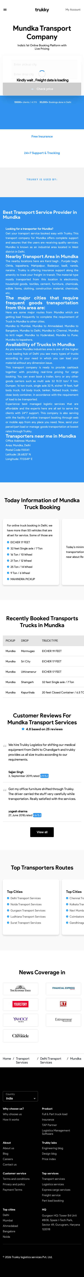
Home (7, 1059)
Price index (49, 1159)
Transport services (53, 1179)
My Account (73, 9)
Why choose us (12, 1114)
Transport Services (22, 1060)
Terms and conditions (16, 1179)
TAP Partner (49, 1125)
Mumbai (8, 1220)
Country (10, 1094)
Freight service (51, 1195)
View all (42, 832)
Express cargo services (56, 1189)
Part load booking (53, 1200)
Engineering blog (52, 1148)
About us (8, 1148)
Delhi (6, 1215)
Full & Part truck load (54, 1114)
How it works (11, 1119)
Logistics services (53, 1184)
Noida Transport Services (26, 904)
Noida (6, 1236)
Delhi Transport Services (26, 898)
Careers (8, 1159)
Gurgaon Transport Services (28, 910)
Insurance (48, 1119)
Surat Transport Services (26, 922)
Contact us (10, 1164)
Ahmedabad (10, 1226)
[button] (5, 10)
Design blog (49, 1153)
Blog (5, 1153)
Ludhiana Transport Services (28, 916)
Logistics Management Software (56, 1132)
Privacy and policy (14, 1184)
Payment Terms (12, 1189)
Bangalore (9, 1231)
